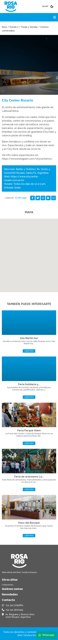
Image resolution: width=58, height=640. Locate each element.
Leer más (29, 351)
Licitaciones (7, 585)
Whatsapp (46, 635)
